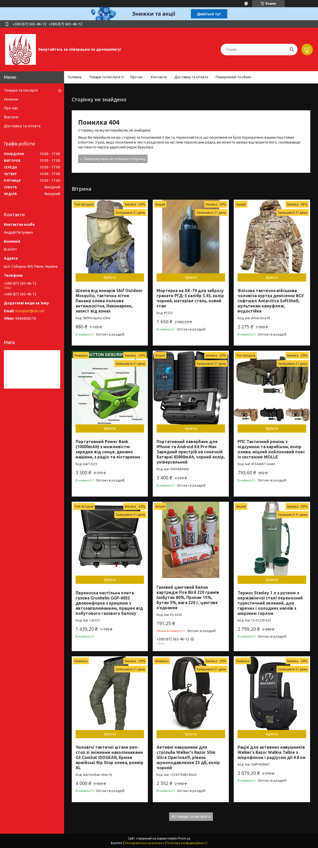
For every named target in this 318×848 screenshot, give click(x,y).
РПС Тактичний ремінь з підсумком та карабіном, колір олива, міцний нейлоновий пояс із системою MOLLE (271, 449)
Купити (110, 277)
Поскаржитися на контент (144, 843)
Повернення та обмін (233, 77)
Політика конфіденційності (187, 843)
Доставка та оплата (191, 77)
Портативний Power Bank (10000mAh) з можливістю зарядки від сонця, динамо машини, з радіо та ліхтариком (108, 449)
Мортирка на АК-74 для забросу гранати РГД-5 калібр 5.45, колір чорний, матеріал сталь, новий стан (190, 298)
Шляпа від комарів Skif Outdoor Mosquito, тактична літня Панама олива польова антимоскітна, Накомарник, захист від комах (109, 300)
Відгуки (11, 117)
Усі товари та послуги (189, 816)
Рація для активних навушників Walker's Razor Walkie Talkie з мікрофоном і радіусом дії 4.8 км (271, 752)
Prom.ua (184, 838)
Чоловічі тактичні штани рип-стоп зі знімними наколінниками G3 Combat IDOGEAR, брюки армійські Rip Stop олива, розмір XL (109, 757)
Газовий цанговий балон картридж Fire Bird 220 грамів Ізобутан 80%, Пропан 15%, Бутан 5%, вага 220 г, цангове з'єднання (188, 597)
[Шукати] (292, 49)
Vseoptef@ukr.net (29, 311)
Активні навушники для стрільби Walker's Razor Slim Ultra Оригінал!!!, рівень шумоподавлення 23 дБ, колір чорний (188, 757)
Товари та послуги (104, 77)
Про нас (136, 77)
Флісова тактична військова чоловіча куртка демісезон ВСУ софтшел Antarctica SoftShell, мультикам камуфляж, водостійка (271, 300)
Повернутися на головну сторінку (115, 159)
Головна (74, 77)
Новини (11, 99)
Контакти (159, 77)
